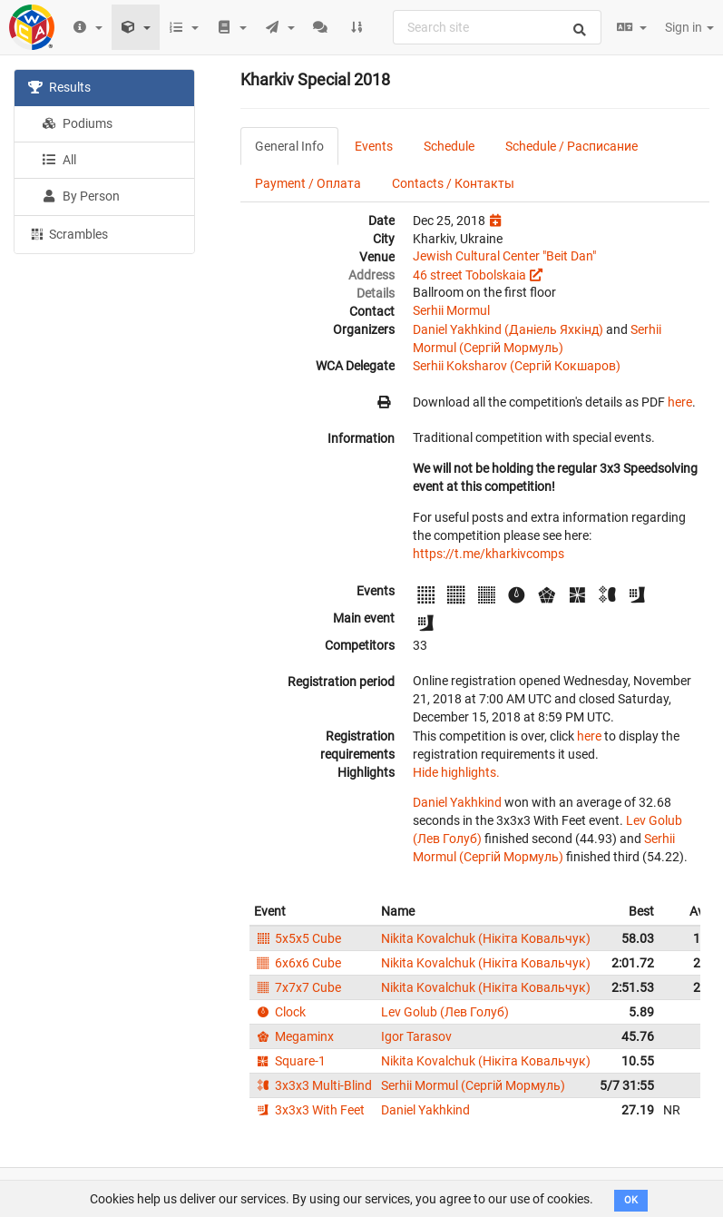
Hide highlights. (456, 772)
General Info (289, 146)
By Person (81, 196)
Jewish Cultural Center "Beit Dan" (504, 256)
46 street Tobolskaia (469, 275)
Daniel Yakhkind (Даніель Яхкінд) (508, 329)
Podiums (77, 123)
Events (374, 146)
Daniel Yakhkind (457, 802)
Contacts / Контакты (453, 183)
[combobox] (497, 27)
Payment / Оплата (308, 183)
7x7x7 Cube (297, 987)
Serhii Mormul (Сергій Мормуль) (473, 1085)
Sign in (689, 27)
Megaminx (294, 1036)
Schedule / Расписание (571, 146)
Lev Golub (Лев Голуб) (445, 1012)
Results (59, 87)
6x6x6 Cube (297, 963)
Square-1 (290, 1061)
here (680, 402)
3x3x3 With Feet (309, 1110)
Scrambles (68, 233)
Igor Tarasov (416, 1036)
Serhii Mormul (451, 310)
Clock (280, 1012)
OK (631, 1200)
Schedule (449, 146)
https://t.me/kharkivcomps (488, 553)
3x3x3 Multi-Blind (313, 1085)
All (59, 159)
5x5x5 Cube (297, 938)
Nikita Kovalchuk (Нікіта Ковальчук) (486, 938)
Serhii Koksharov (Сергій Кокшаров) (516, 365)
